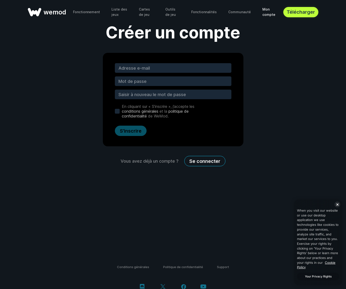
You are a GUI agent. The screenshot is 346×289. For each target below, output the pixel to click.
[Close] (337, 204)
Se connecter (204, 161)
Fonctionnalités (204, 12)
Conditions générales (133, 267)
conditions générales (140, 111)
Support (223, 267)
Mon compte (268, 12)
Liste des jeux (119, 12)
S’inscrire (131, 131)
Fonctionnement (86, 12)
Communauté (239, 12)
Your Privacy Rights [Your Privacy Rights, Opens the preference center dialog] (318, 276)
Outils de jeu (170, 12)
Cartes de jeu (144, 12)
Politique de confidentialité (183, 267)
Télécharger (301, 12)
